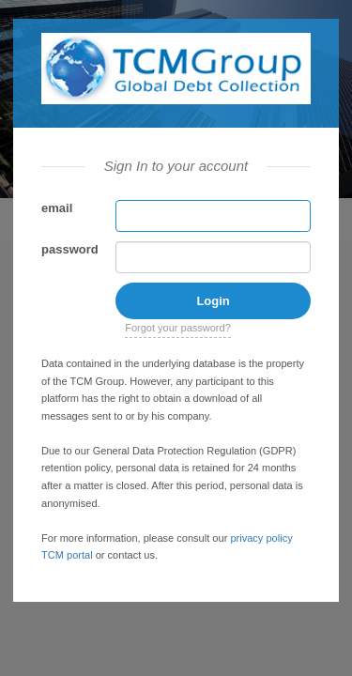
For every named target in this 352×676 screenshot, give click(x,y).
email (56, 208)
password (70, 249)
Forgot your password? (178, 327)
